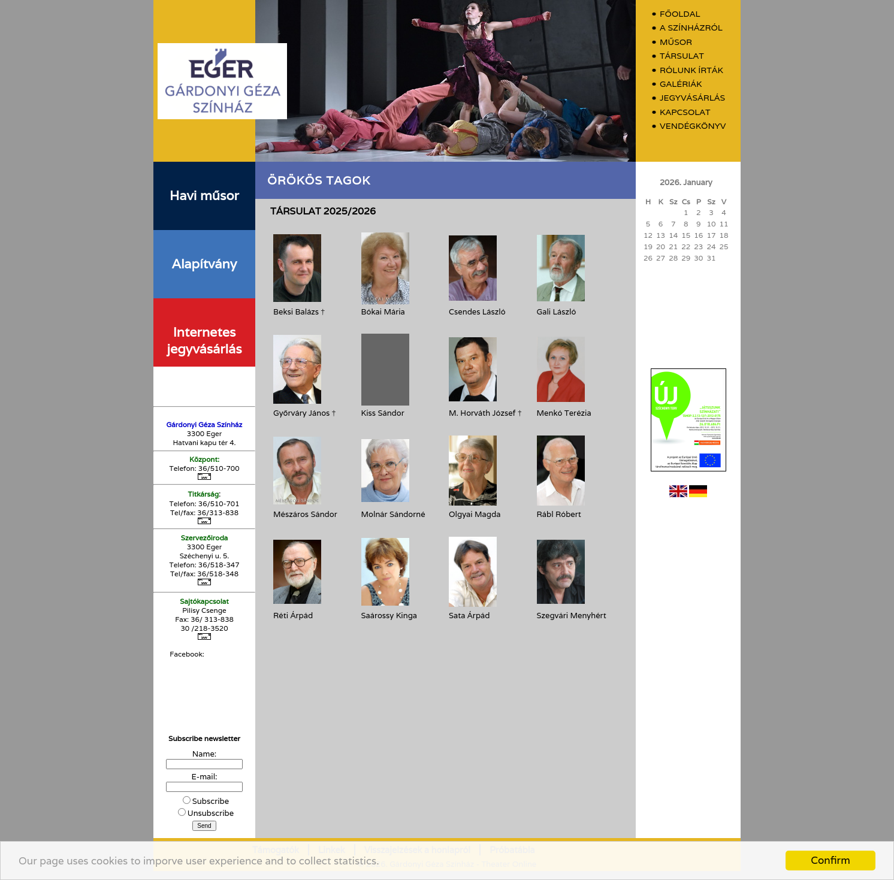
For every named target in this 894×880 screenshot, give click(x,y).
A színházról (691, 27)
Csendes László (477, 312)
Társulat (682, 56)
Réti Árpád (293, 615)
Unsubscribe (211, 813)
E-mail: (205, 777)
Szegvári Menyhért (571, 615)
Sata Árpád (469, 615)
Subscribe (210, 801)
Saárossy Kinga (389, 615)
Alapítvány (204, 263)
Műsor (676, 42)
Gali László (556, 312)
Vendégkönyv (693, 126)
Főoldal (680, 14)
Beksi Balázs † (299, 312)
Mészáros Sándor (305, 514)
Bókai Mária (383, 312)
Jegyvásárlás (692, 97)
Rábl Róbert (559, 514)
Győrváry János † (304, 413)
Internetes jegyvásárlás (204, 340)
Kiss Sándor (382, 413)
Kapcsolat (685, 112)
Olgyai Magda (474, 514)
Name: (204, 754)
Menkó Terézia (564, 413)
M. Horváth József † (485, 413)
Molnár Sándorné (393, 514)
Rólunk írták (691, 70)
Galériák (681, 84)
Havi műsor (204, 195)
